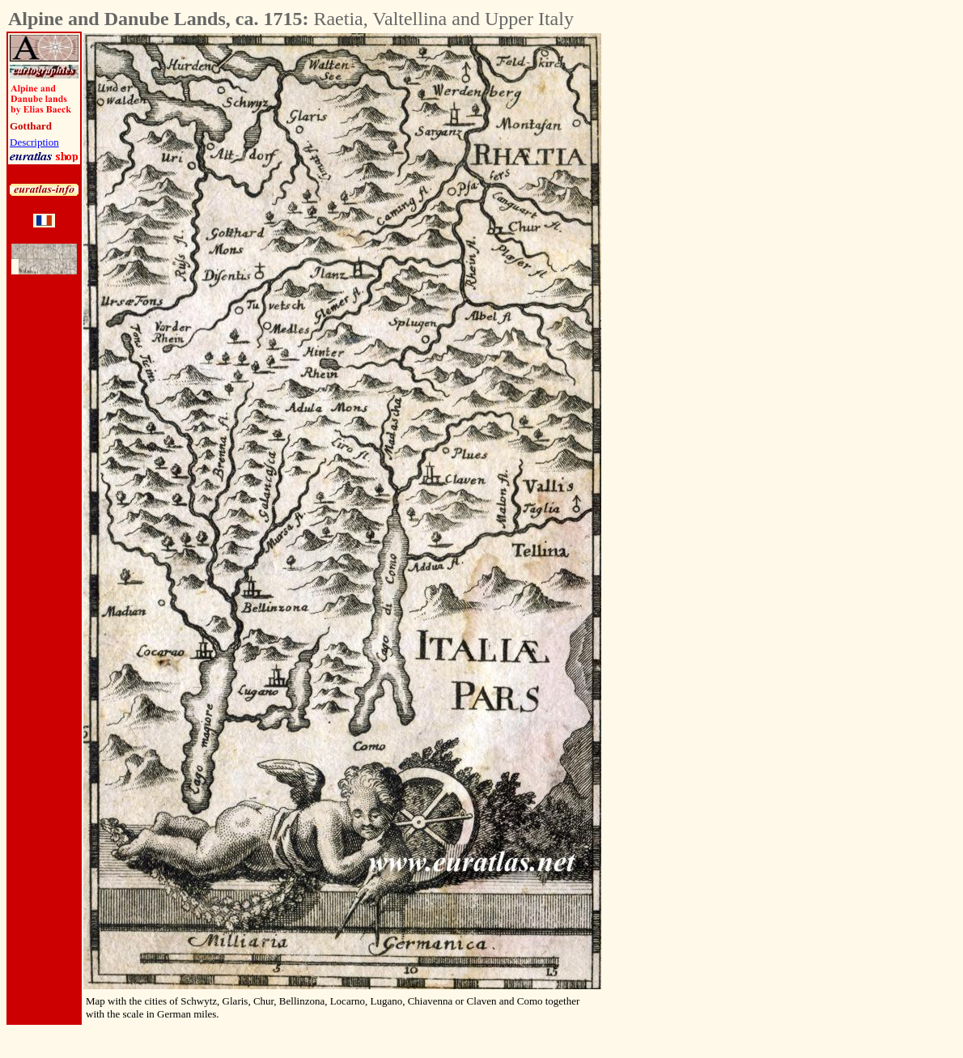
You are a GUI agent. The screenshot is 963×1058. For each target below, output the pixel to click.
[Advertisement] (691, 276)
